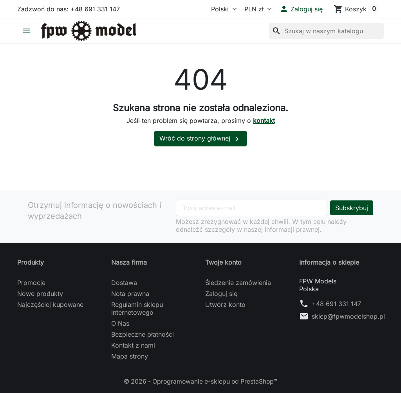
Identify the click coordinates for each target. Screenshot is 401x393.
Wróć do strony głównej (200, 139)
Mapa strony (129, 356)
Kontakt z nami (133, 345)
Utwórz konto (225, 304)
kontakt (264, 120)
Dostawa (124, 283)
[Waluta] (256, 9)
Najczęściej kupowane (50, 304)
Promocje (31, 283)
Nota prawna (130, 293)
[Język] (220, 9)
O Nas (120, 323)
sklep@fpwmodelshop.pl (348, 316)
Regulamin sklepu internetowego (137, 308)
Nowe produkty (40, 293)
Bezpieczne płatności (142, 334)
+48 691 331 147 (336, 304)
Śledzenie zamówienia (238, 283)
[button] (301, 9)
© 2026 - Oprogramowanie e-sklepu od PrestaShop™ (201, 381)
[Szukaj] (326, 31)
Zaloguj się (221, 293)
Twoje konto (223, 262)
